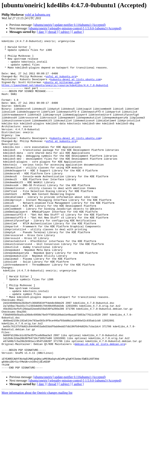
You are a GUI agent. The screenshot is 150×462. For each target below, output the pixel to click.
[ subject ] (65, 32)
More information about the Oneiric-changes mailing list (37, 458)
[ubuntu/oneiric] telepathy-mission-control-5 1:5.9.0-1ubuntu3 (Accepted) (75, 28)
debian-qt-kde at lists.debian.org (100, 405)
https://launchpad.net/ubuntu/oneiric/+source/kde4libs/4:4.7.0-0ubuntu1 (55, 94)
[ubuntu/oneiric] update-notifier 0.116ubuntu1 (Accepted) (69, 24)
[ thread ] (52, 32)
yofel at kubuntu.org (37, 14)
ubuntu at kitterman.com (61, 91)
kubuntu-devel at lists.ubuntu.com (75, 87)
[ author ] (78, 32)
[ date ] (41, 32)
